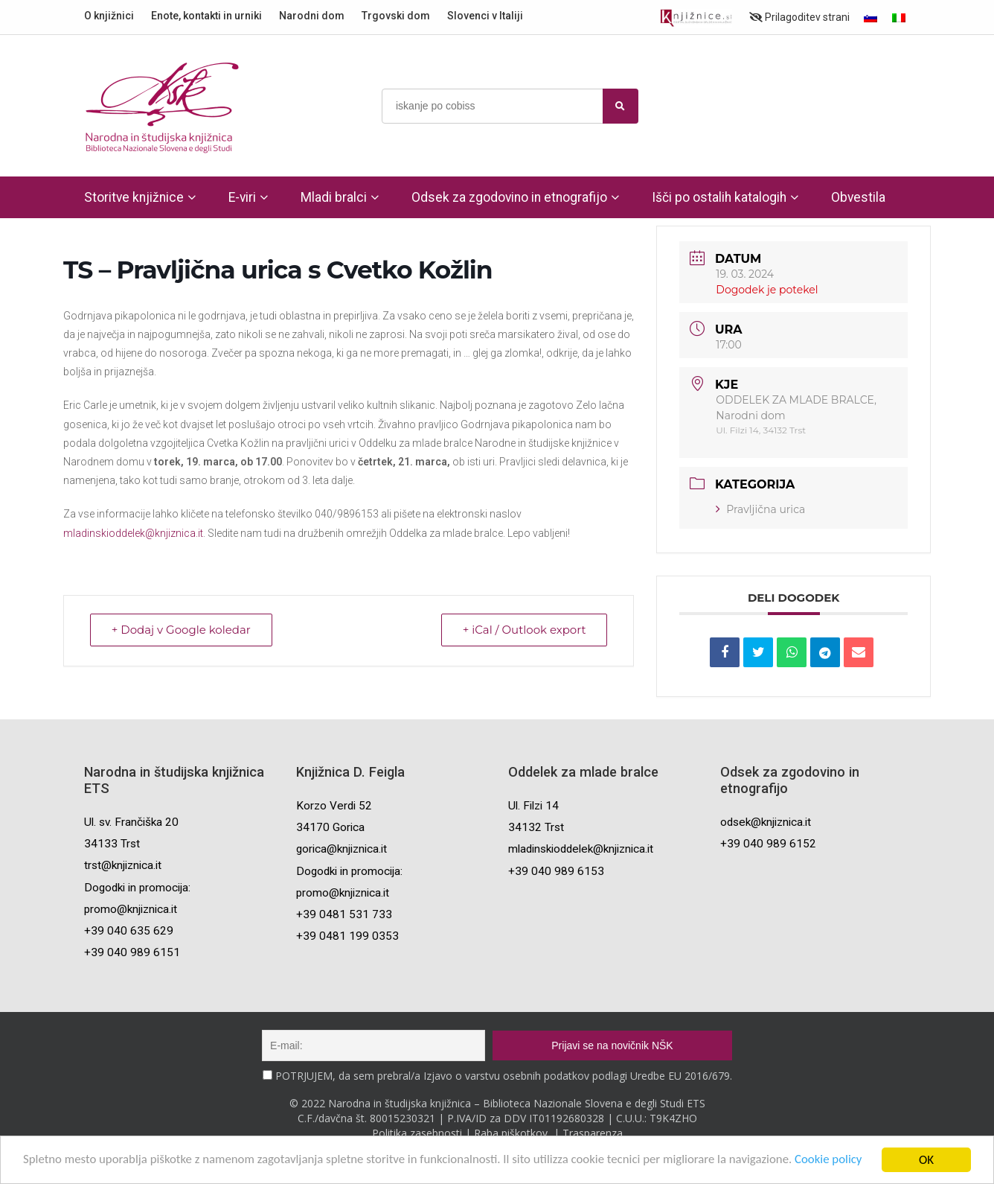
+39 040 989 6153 (556, 871)
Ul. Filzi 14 (533, 805)
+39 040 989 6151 (132, 952)
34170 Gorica (330, 827)
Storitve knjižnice (134, 197)
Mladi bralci (334, 197)
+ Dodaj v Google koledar (181, 630)
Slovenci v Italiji (485, 16)
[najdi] (620, 106)
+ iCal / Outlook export (524, 630)
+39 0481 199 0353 (347, 936)
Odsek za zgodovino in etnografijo (509, 197)
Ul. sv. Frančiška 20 (131, 822)
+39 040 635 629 (128, 931)
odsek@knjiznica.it (765, 822)
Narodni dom (311, 16)
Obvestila (858, 197)
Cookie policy (838, 1161)
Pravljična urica (760, 509)
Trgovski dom (396, 16)
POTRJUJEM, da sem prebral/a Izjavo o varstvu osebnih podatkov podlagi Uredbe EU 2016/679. (503, 1076)
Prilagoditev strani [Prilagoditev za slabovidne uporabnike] (799, 17)
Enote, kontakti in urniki (206, 16)
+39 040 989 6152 (768, 843)
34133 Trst (112, 843)
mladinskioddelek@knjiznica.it (133, 533)
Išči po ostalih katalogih (719, 197)
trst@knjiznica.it (122, 865)
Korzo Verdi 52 (334, 805)
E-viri (242, 197)
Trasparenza (592, 1133)
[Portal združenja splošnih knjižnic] (696, 18)
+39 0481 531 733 (344, 914)
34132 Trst (536, 827)
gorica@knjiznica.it (341, 849)
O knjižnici (109, 16)
